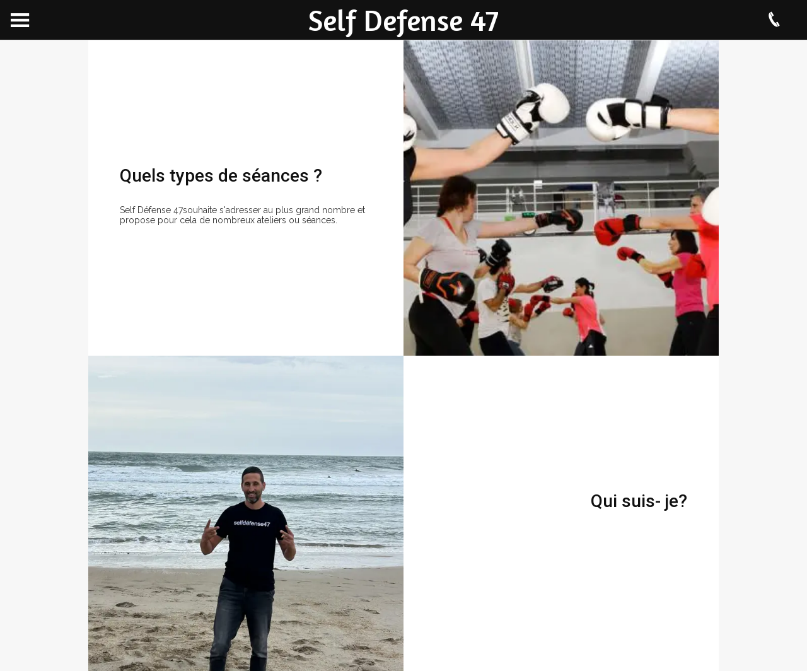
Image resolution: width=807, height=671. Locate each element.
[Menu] (20, 20)
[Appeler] (774, 20)
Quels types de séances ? (221, 175)
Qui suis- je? (639, 501)
